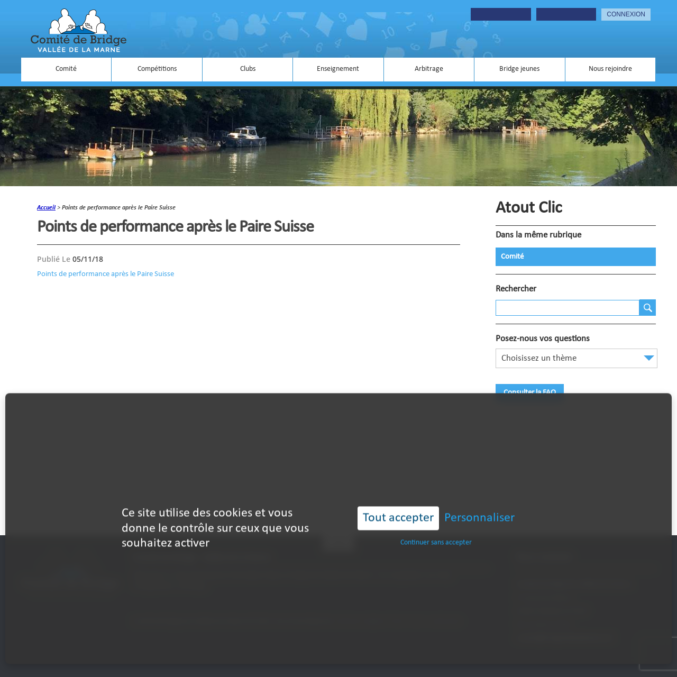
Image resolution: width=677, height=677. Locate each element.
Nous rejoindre (610, 69)
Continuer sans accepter (436, 529)
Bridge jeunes (519, 69)
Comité (66, 69)
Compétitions (157, 69)
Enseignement (338, 69)
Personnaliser (479, 504)
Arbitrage (429, 69)
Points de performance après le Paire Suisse (105, 274)
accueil (46, 208)
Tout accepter (398, 504)
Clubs (247, 69)
